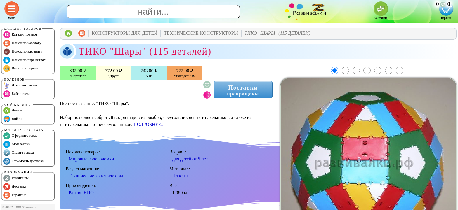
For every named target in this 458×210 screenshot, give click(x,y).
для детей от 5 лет (190, 158)
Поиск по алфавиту (22, 51)
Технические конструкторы (96, 175)
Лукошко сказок (20, 85)
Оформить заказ (20, 135)
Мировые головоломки (91, 158)
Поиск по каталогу (22, 43)
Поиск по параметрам (24, 60)
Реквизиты (16, 178)
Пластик (180, 175)
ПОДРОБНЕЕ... (148, 124)
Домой (12, 110)
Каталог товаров (20, 34)
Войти (12, 119)
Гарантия (14, 195)
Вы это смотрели (21, 68)
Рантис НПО (81, 192)
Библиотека (16, 93)
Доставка (14, 186)
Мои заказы (16, 144)
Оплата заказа (18, 152)
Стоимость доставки (23, 161)
